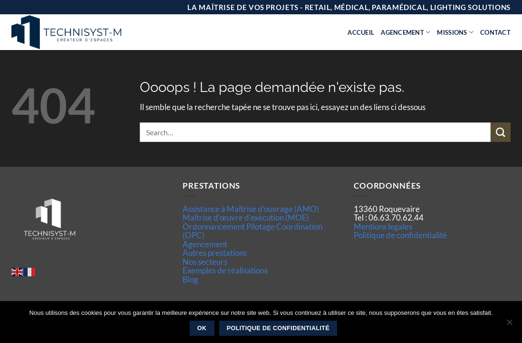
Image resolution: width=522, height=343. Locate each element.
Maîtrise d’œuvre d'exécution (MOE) (246, 217)
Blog (190, 279)
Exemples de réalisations (225, 270)
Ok (202, 328)
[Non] (509, 325)
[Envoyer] (501, 132)
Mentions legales (383, 227)
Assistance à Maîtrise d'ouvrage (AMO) (251, 209)
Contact (495, 32)
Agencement (405, 32)
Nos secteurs (205, 262)
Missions (455, 32)
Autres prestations (215, 253)
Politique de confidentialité (400, 235)
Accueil (361, 32)
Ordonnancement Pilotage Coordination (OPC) (252, 231)
